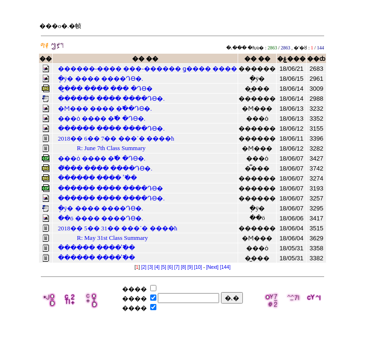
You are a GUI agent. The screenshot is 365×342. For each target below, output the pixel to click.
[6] (170, 267)
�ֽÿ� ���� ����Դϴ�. (100, 78)
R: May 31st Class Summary (112, 237)
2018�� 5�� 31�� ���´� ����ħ (117, 228)
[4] (157, 267)
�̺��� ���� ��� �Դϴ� (105, 88)
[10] (198, 267)
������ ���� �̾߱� (97, 177)
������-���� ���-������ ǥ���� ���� (147, 68)
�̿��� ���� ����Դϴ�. (105, 168)
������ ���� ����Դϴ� (110, 188)
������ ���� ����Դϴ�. (111, 98)
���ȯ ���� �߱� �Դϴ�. (101, 118)
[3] (150, 267)
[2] (143, 267)
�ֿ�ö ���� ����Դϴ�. (100, 218)
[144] (225, 267)
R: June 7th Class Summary (111, 148)
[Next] (212, 267)
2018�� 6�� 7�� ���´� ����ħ (116, 138)
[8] (183, 267)
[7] (176, 267)
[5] (163, 267)
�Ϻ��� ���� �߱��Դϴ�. (105, 108)
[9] (189, 267)
